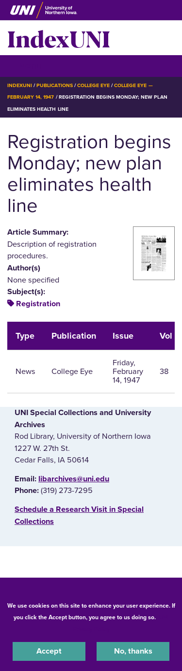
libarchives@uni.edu (73, 479)
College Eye (93, 85)
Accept (49, 651)
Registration (38, 304)
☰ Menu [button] (24, 65)
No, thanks (133, 651)
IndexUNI (58, 37)
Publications (54, 85)
